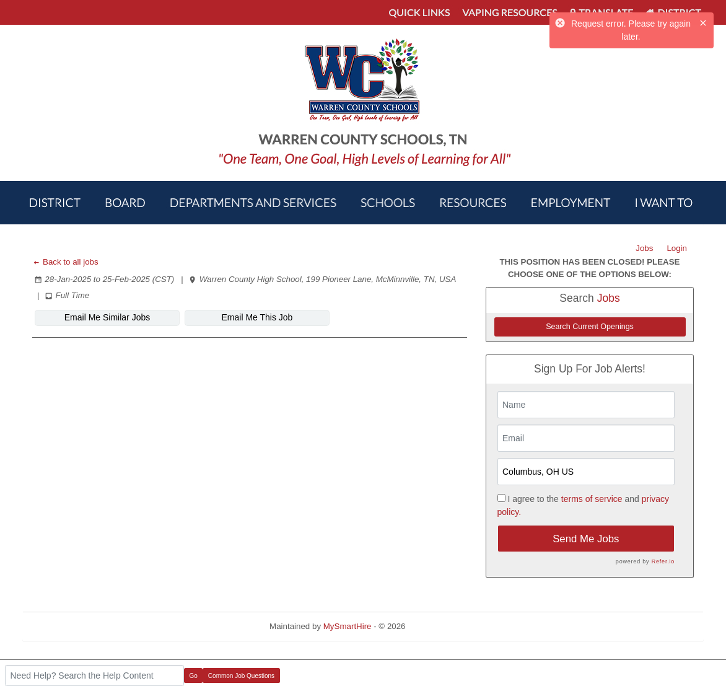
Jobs (644, 248)
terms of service (592, 499)
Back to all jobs (65, 261)
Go (194, 675)
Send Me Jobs (586, 539)
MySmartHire (347, 626)
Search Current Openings (590, 326)
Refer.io (663, 561)
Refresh (442, 626)
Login (677, 248)
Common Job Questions (241, 675)
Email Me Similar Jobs (107, 317)
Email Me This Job (257, 317)
